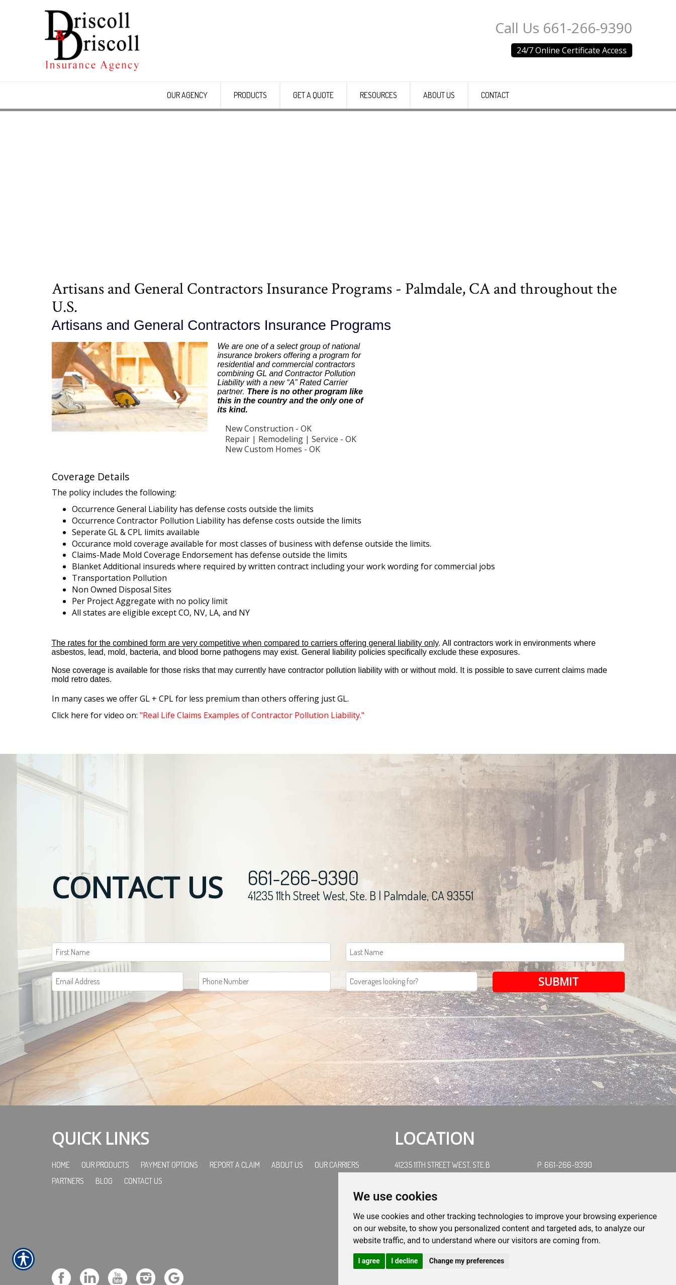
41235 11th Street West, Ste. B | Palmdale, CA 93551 (360, 966)
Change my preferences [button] (466, 1261)
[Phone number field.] (265, 1052)
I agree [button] (369, 1261)
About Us (287, 1235)
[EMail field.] (118, 1052)
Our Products (105, 1235)
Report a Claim (235, 1235)
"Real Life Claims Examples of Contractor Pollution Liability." (252, 789)
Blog (104, 1251)
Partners (68, 1251)
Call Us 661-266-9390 (563, 27)
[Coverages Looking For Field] (412, 1052)
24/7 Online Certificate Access (572, 50)
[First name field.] (191, 1023)
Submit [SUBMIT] (558, 1052)
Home (61, 1235)
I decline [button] (404, 1261)
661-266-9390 (303, 947)
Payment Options (169, 1235)
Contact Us (143, 1251)
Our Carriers (337, 1235)
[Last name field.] (485, 1023)
